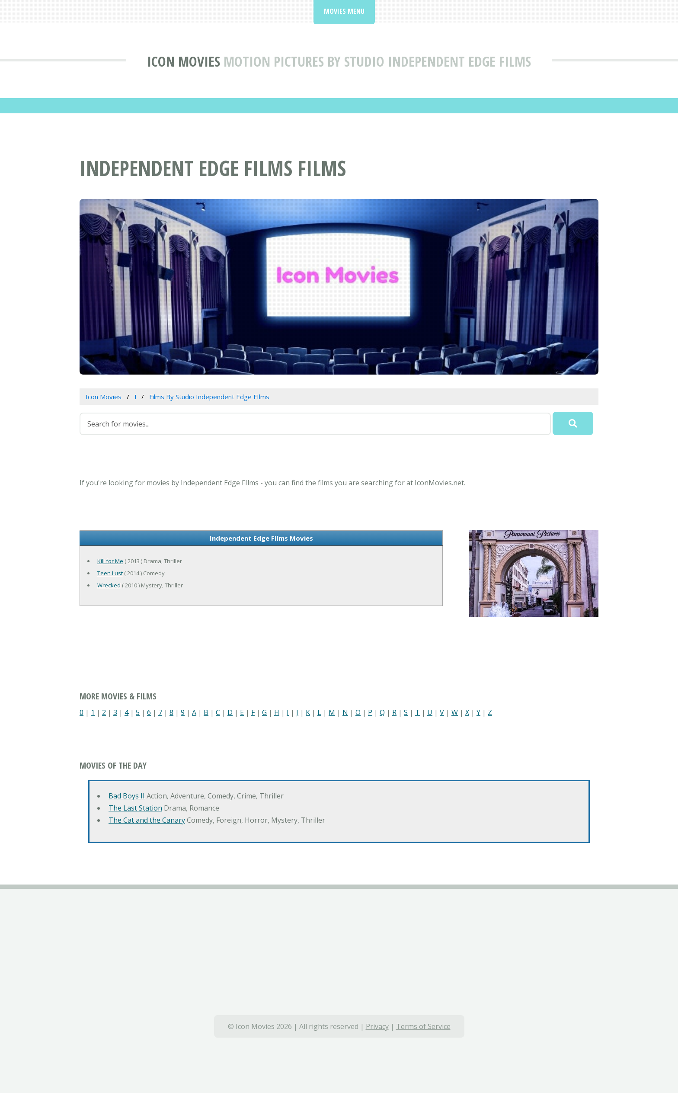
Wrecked (109, 585)
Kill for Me (110, 561)
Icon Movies (183, 61)
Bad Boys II (127, 796)
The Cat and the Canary (147, 820)
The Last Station (135, 808)
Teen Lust (110, 573)
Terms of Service (423, 1026)
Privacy (377, 1026)
